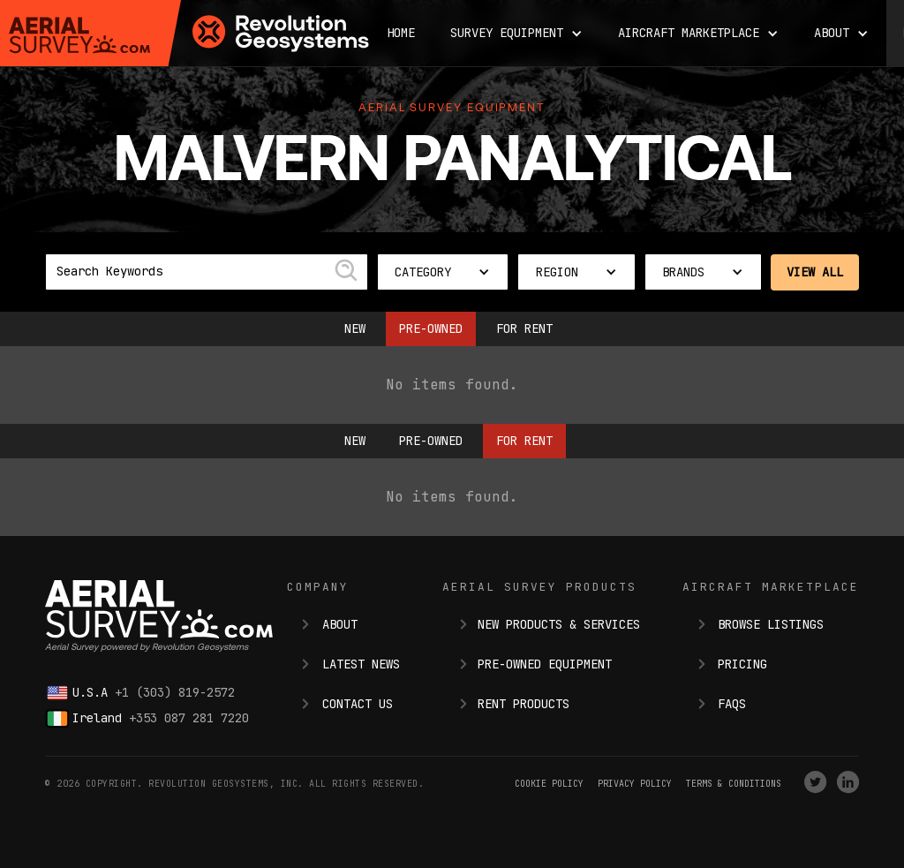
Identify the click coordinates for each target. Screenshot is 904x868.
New (354, 328)
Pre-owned (431, 328)
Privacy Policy (635, 783)
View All (815, 272)
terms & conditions (733, 783)
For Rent (524, 328)
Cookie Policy (549, 783)
